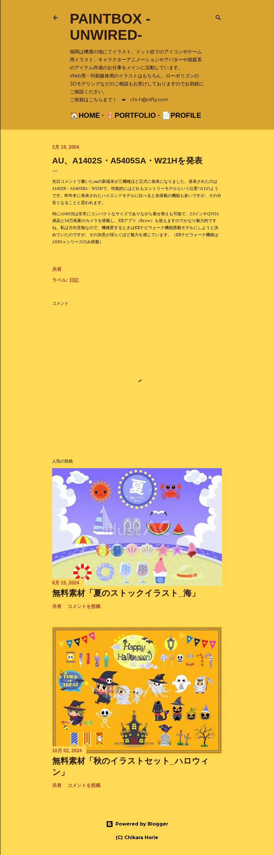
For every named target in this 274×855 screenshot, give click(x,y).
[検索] (218, 16)
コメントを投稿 (83, 606)
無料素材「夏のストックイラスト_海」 (126, 593)
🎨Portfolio (131, 115)
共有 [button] (57, 269)
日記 (74, 280)
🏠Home (85, 115)
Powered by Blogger (137, 824)
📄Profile (181, 115)
